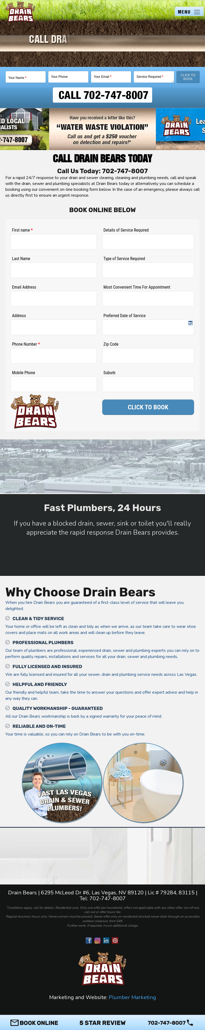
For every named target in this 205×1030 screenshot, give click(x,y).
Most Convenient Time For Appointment (137, 287)
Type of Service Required (124, 258)
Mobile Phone (23, 372)
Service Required (149, 77)
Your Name (17, 78)
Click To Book (188, 77)
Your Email (102, 77)
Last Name (21, 258)
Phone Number (26, 344)
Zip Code (111, 344)
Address (19, 315)
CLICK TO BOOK (148, 407)
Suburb (109, 372)
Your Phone (59, 77)
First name (22, 230)
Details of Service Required (126, 230)
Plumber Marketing (132, 997)
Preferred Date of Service (125, 315)
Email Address (24, 287)
